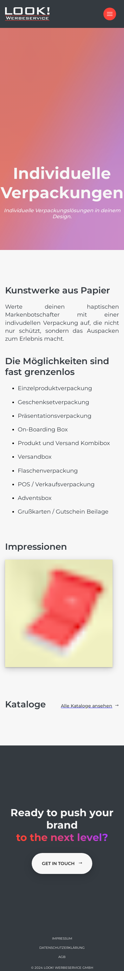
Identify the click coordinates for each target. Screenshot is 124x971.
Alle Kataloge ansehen (90, 706)
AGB (62, 957)
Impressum (62, 938)
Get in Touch (62, 863)
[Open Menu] (109, 14)
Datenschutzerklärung (62, 948)
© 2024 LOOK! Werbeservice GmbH (62, 968)
